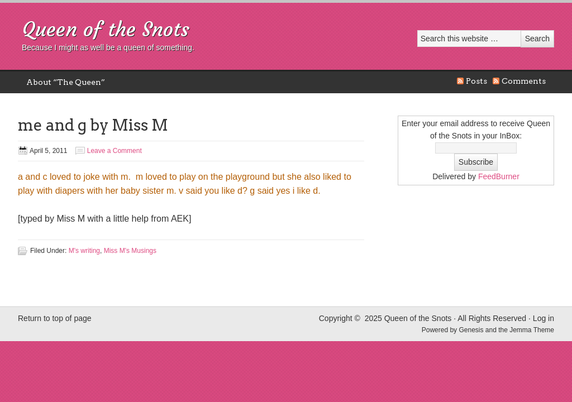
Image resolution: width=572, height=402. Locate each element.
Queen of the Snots (105, 29)
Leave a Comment (114, 151)
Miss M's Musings (130, 251)
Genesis (472, 330)
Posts (476, 80)
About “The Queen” (65, 82)
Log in (543, 318)
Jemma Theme (531, 330)
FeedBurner (498, 176)
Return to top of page (55, 318)
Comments (524, 80)
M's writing (84, 251)
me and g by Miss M (93, 125)
